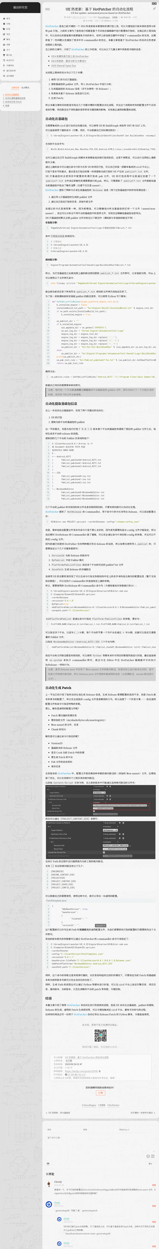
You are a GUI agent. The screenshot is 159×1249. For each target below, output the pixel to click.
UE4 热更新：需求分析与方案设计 (68, 61)
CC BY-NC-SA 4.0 (76, 1074)
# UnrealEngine (89, 1105)
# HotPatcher (113, 1105)
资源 (6, 44)
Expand (100, 925)
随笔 (6, 39)
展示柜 (7, 55)
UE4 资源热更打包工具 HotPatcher (70, 56)
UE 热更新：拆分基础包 (58, 1112)
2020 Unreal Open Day (63, 65)
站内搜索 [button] (8, 75)
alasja (57, 1202)
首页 (6, 18)
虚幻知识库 (9, 70)
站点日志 (8, 60)
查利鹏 (69, 1060)
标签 (6, 29)
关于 (6, 49)
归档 (6, 23)
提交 (150, 1163)
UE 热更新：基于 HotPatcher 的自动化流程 (87, 1057)
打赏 (100, 1093)
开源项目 (8, 65)
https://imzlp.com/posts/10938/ (81, 1071)
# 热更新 (101, 1105)
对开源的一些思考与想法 (143, 1112)
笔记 (6, 34)
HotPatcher (52, 26)
